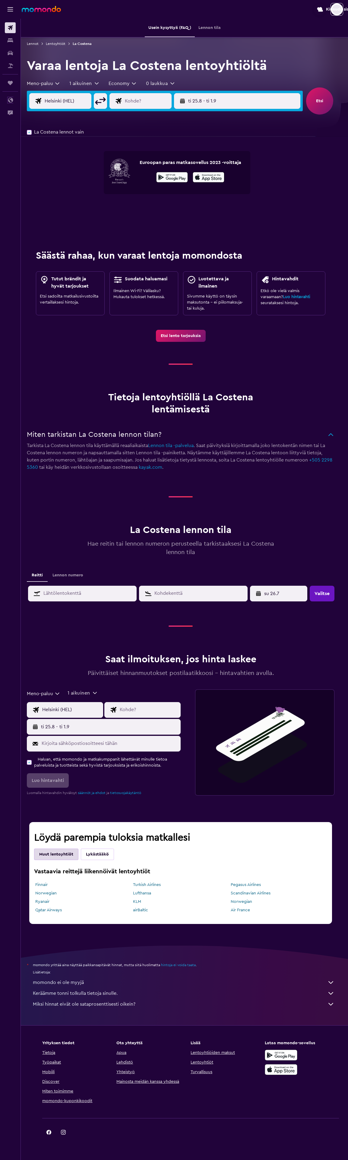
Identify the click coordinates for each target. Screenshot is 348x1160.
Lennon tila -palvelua (175, 445)
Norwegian (50, 893)
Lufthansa (146, 893)
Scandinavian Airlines (254, 893)
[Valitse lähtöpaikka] (76, 101)
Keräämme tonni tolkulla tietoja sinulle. (187, 993)
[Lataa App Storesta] (212, 178)
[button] (10, 9)
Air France (244, 910)
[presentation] (212, 177)
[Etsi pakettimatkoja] (10, 66)
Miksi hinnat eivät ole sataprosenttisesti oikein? (187, 1004)
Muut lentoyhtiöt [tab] (60, 854)
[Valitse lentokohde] (156, 101)
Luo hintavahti (300, 297)
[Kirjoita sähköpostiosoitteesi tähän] (113, 743)
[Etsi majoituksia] (10, 40)
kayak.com (154, 467)
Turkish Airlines (150, 885)
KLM (141, 902)
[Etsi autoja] (10, 53)
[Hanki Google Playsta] (176, 178)
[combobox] (47, 83)
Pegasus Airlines (249, 885)
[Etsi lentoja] (10, 28)
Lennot (37, 44)
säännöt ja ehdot (95, 793)
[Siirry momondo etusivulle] (41, 9)
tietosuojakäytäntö (129, 793)
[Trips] (10, 83)
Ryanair (46, 902)
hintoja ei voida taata (182, 965)
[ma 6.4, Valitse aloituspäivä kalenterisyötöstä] (283, 593)
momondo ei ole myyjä (187, 982)
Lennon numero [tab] (71, 575)
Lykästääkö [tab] (101, 854)
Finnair (45, 885)
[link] (184, 336)
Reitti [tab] (41, 575)
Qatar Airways (52, 910)
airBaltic (144, 910)
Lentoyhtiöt (59, 44)
